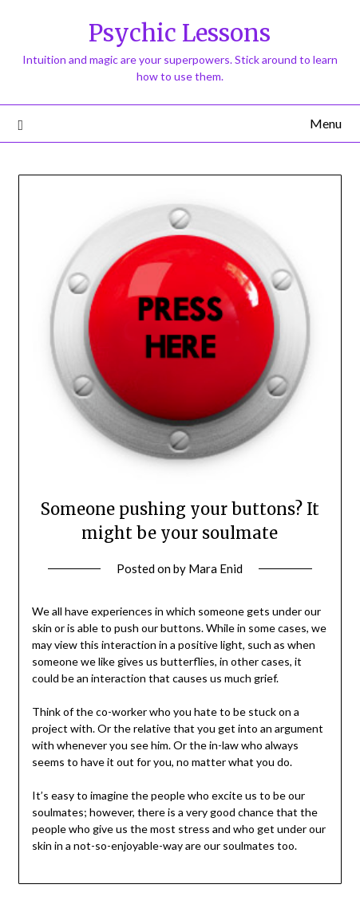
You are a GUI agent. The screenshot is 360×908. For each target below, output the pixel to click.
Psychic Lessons (180, 33)
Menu (326, 123)
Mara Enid (215, 568)
